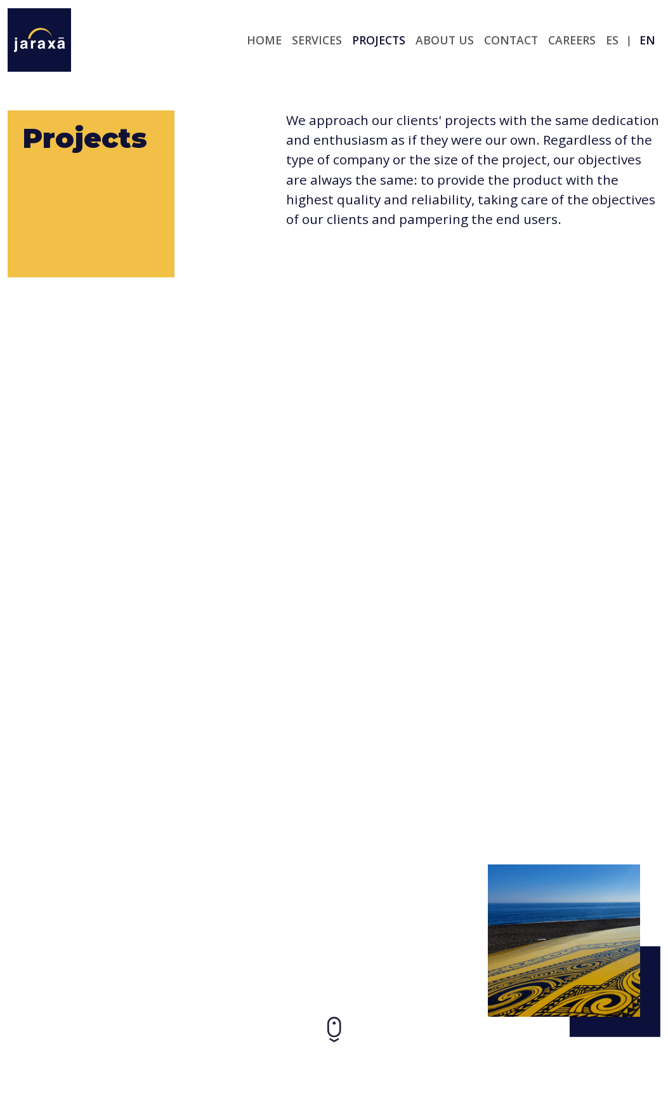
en (647, 40)
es (612, 40)
